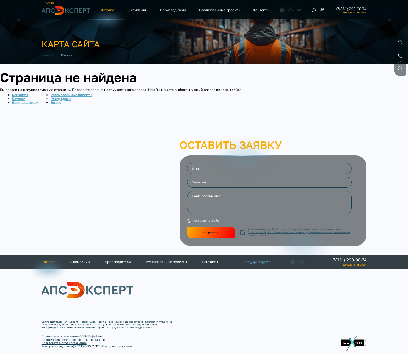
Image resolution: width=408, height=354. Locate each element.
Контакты (261, 10)
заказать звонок (354, 12)
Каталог (107, 10)
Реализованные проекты (219, 10)
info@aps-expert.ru (258, 262)
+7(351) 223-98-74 (350, 9)
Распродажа (61, 99)
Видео (56, 103)
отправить (210, 232)
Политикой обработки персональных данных (277, 232)
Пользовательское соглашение (64, 343)
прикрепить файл (206, 220)
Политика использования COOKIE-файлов (72, 336)
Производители (173, 10)
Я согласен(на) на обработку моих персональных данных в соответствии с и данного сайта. (299, 232)
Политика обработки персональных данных (74, 339)
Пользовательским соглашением (329, 232)
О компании (137, 10)
